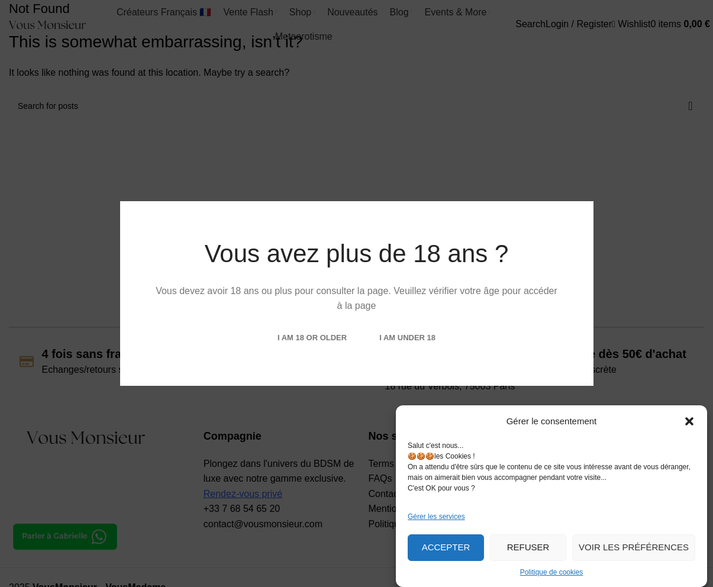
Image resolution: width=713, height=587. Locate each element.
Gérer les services (436, 516)
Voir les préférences (634, 547)
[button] (689, 421)
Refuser (528, 547)
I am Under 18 (407, 337)
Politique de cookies (551, 572)
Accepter (446, 547)
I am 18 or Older (312, 337)
